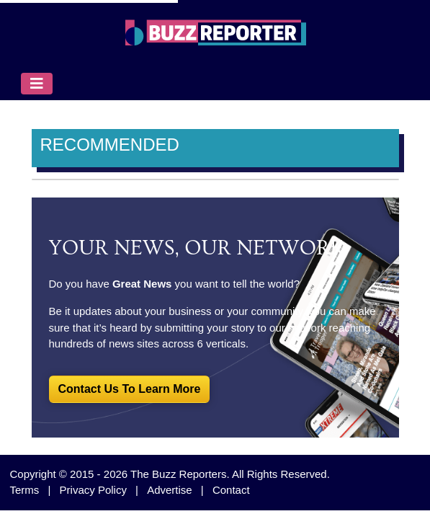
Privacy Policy (93, 490)
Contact (231, 490)
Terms (25, 490)
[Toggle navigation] (37, 83)
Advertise (169, 490)
